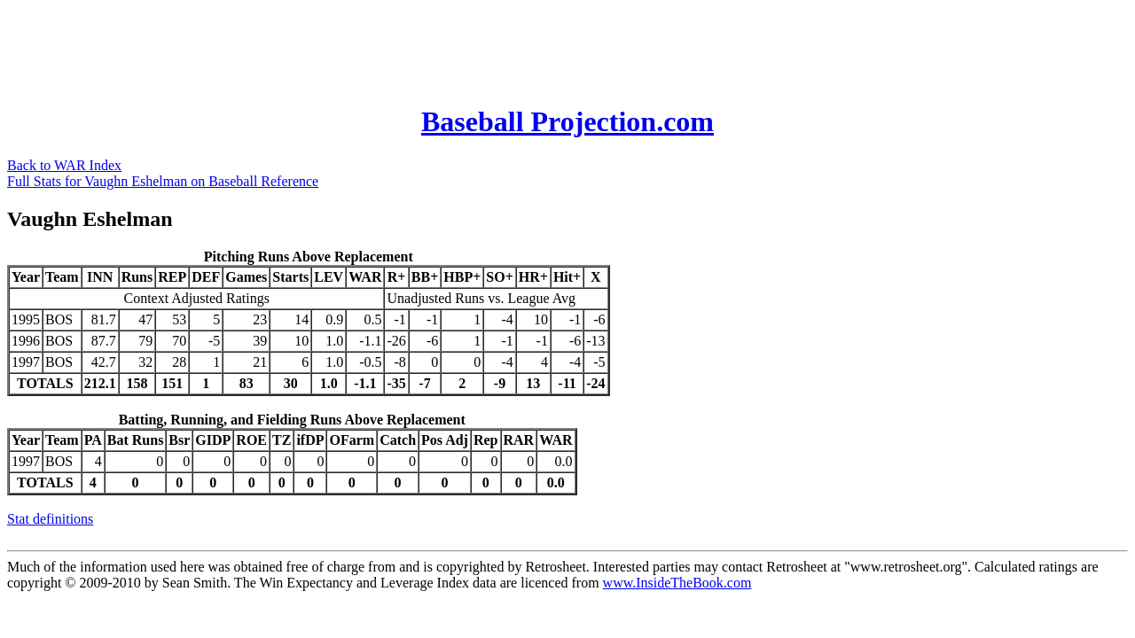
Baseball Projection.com (567, 121)
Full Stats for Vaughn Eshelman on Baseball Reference (162, 181)
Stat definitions (50, 518)
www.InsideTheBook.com (677, 582)
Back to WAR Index (64, 165)
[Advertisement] (330, 47)
